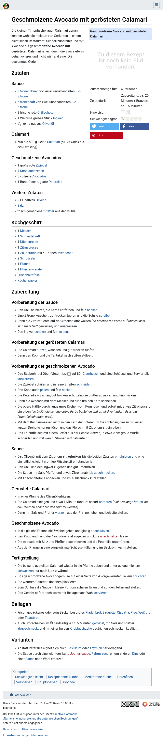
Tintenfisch (125, 677)
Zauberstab (28, 253)
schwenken (25, 571)
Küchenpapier (27, 280)
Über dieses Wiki (32, 729)
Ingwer (58, 118)
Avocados (39, 176)
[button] (104, 126)
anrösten (105, 502)
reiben (63, 332)
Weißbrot (144, 612)
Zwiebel (41, 165)
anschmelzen (109, 536)
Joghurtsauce (80, 654)
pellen (44, 390)
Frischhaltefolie (28, 275)
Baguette (109, 612)
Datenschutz (11, 729)
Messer (25, 231)
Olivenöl (48, 124)
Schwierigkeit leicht (29, 677)
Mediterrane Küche (98, 677)
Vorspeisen (24, 682)
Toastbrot (32, 618)
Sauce (29, 659)
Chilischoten (46, 112)
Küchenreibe (29, 242)
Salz (20, 205)
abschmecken (104, 473)
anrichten (139, 576)
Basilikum (74, 648)
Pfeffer (49, 211)
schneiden (84, 384)
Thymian (96, 648)
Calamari (53, 142)
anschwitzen (100, 531)
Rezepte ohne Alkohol (63, 677)
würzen (60, 513)
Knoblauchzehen (32, 171)
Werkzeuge (22, 694)
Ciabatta (123, 612)
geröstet (98, 623)
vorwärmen (25, 379)
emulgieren (123, 456)
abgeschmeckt (28, 628)
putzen (41, 350)
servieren (100, 593)
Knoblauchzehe (81, 628)
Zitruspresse (29, 247)
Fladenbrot (93, 612)
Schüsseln (27, 258)
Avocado (68, 682)
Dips (135, 654)
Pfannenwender (31, 269)
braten (138, 502)
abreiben (105, 315)
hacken (92, 310)
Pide (134, 612)
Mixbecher (64, 253)
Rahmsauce (100, 654)
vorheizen (92, 374)
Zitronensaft (26, 102)
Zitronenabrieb (28, 91)
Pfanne (25, 264)
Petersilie (55, 182)
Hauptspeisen (47, 682)
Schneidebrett (30, 236)
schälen (40, 332)
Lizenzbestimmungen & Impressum (25, 735)
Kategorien (20, 672)
